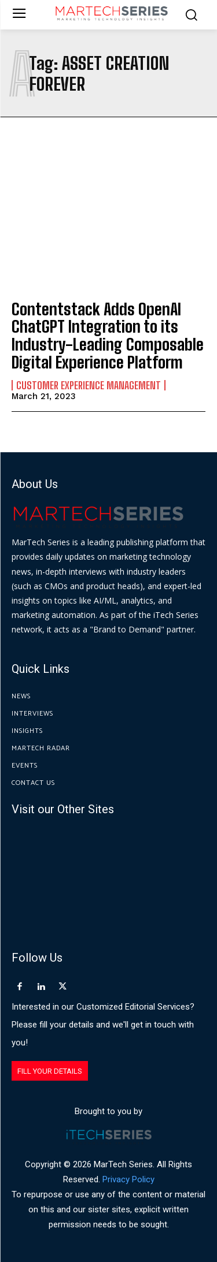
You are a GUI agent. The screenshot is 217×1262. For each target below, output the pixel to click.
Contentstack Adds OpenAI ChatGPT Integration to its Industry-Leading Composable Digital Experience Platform (108, 335)
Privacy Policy (128, 1179)
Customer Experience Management (88, 385)
